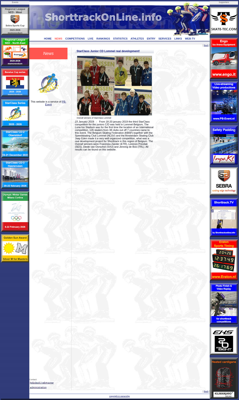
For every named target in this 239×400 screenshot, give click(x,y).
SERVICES (164, 38)
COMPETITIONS (75, 38)
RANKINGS (103, 38)
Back (206, 45)
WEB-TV (190, 38)
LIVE (90, 38)
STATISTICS (120, 38)
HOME (48, 38)
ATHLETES (137, 38)
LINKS (178, 38)
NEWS (58, 38)
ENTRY (151, 38)
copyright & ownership (119, 396)
